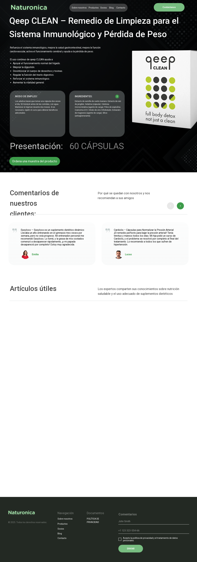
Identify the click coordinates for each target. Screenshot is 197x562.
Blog (111, 7)
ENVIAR (131, 548)
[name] (153, 521)
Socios (103, 7)
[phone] (153, 531)
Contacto (120, 7)
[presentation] (170, 205)
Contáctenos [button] (169, 7)
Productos (94, 7)
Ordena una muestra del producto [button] (34, 161)
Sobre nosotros (79, 7)
